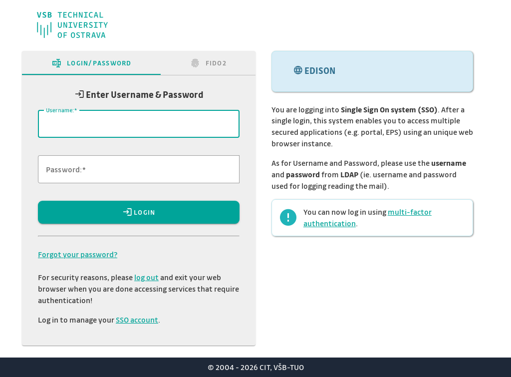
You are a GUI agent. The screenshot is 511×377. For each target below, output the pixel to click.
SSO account (137, 320)
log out (146, 277)
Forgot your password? (77, 254)
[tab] (91, 63)
